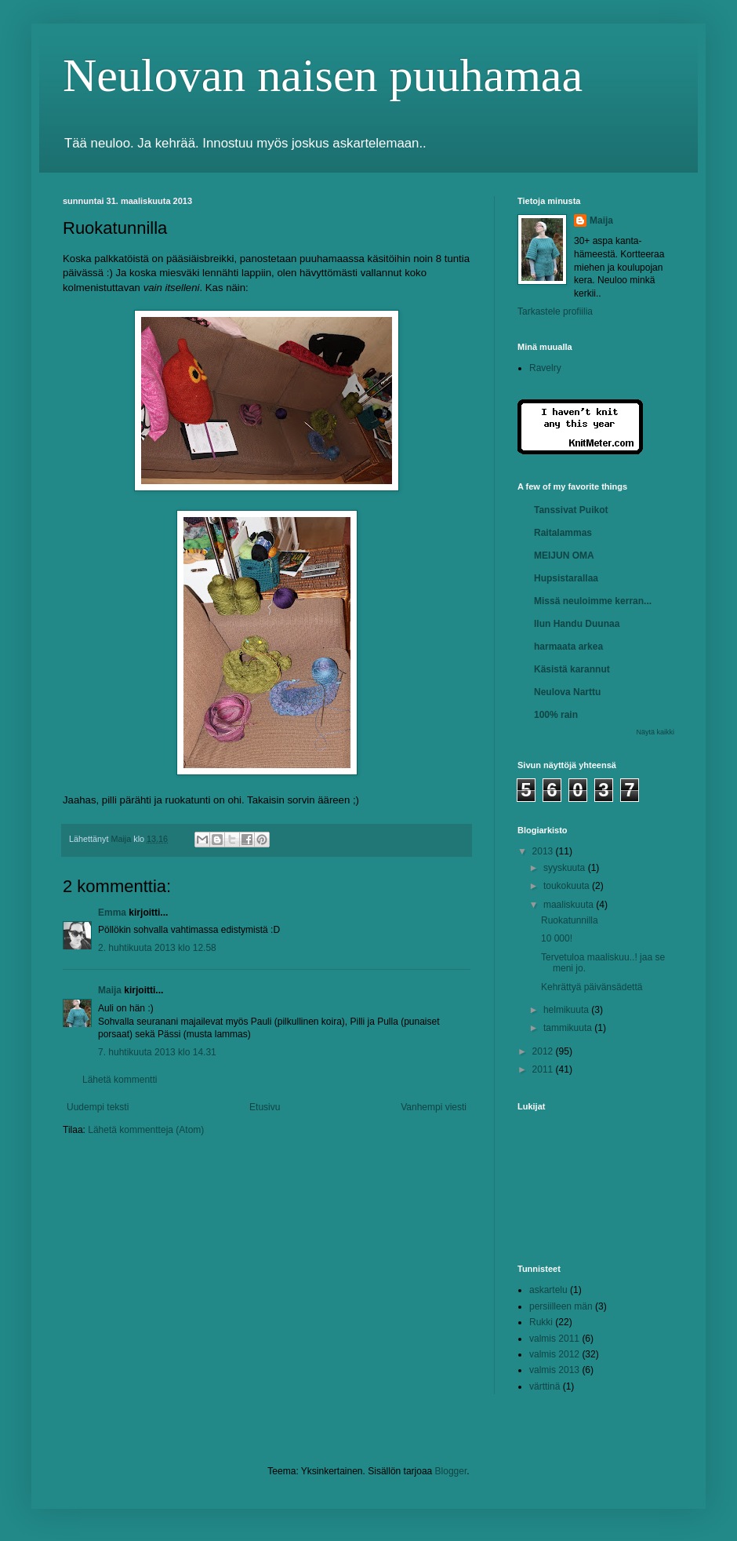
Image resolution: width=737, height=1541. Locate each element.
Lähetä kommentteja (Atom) (146, 1129)
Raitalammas (563, 532)
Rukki (541, 1322)
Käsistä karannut (572, 669)
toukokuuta (567, 885)
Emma (112, 912)
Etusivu (264, 1107)
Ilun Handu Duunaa (576, 623)
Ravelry (545, 367)
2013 (544, 851)
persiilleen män (561, 1306)
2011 (544, 1069)
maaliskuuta (569, 904)
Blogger (451, 1471)
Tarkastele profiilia (555, 311)
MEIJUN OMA (564, 555)
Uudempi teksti (98, 1107)
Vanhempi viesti (434, 1107)
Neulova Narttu (567, 692)
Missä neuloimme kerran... (593, 601)
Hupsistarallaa (566, 578)
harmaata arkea (568, 646)
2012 (544, 1051)
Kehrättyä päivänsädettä (591, 987)
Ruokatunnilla (569, 920)
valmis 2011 (554, 1338)
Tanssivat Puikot (571, 510)
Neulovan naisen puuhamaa (323, 75)
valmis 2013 (554, 1369)
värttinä (544, 1386)
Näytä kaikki (655, 732)
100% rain (556, 714)
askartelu (548, 1289)
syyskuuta (565, 867)
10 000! (556, 938)
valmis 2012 (554, 1354)
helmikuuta (567, 1009)
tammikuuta (568, 1027)
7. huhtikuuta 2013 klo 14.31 (157, 1052)
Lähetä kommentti (119, 1079)
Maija (110, 990)
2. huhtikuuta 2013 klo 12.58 (157, 947)
